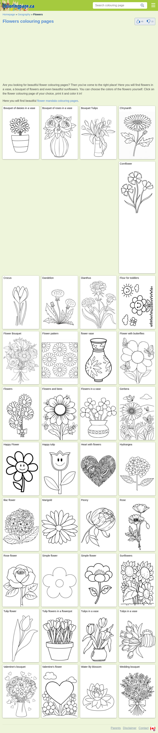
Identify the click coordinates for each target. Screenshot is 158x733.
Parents (116, 728)
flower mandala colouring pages (57, 100)
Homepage (9, 14)
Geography (24, 14)
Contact (144, 728)
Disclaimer (129, 728)
